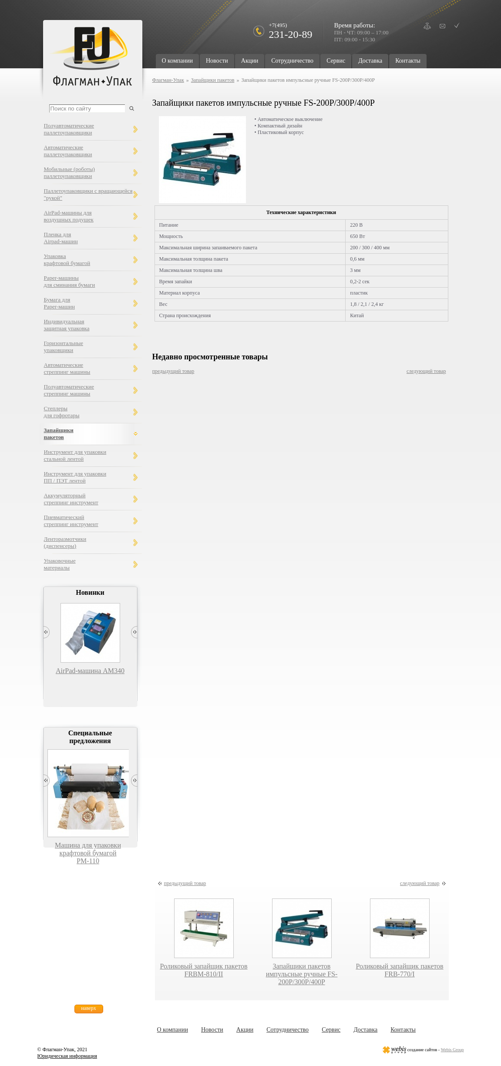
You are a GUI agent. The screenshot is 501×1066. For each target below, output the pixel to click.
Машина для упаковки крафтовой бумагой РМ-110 (88, 853)
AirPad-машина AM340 (90, 670)
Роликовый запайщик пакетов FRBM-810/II (203, 970)
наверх (88, 1008)
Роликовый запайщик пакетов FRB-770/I (399, 970)
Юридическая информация (67, 1056)
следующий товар (426, 371)
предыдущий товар (173, 371)
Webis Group (452, 1049)
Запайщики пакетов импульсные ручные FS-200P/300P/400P (302, 974)
